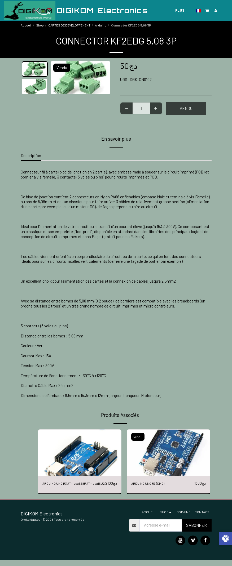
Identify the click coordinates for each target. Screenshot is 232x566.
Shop (40, 25)
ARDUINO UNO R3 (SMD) (151, 483)
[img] (79, 453)
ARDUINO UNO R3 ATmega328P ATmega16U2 (69, 486)
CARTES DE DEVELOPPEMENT (69, 25)
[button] (207, 10)
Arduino (100, 25)
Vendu (186, 108)
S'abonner (196, 531)
